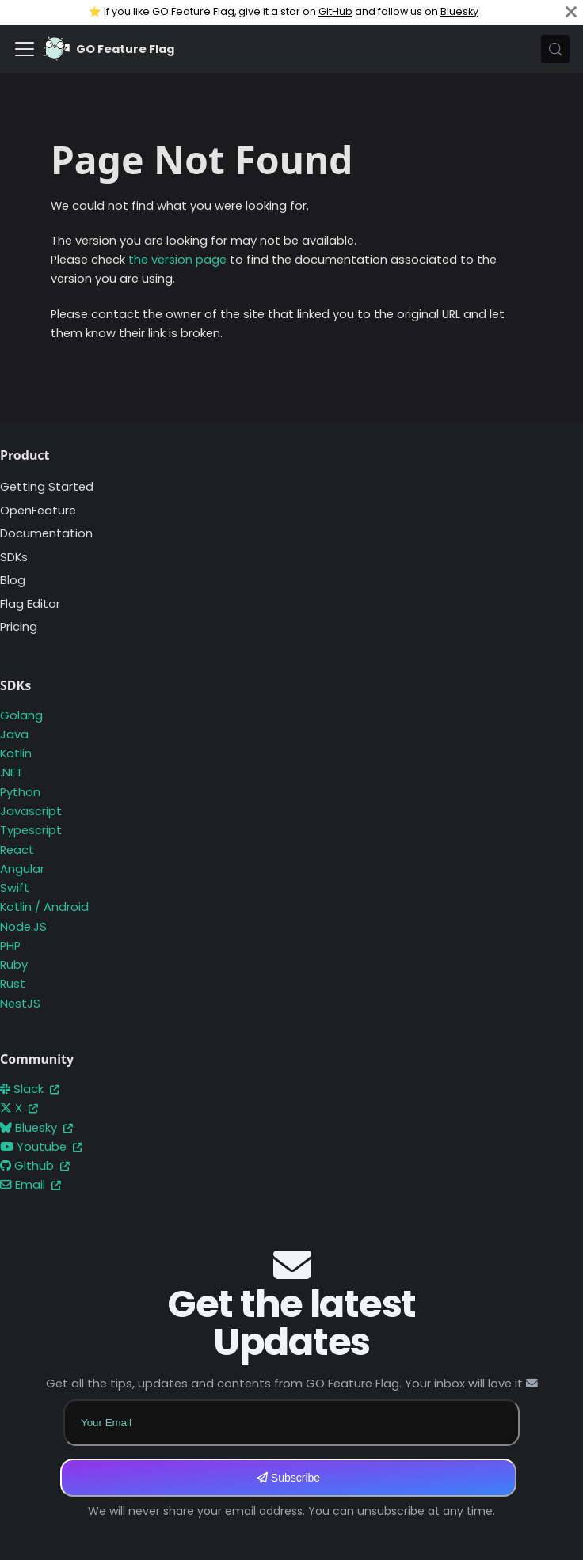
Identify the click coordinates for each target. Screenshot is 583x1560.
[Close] (571, 12)
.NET (11, 772)
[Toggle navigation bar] (24, 49)
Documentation (46, 533)
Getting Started (46, 487)
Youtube (41, 1147)
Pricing (18, 627)
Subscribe (288, 1477)
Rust (12, 984)
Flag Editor (30, 604)
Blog (12, 580)
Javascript (31, 811)
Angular (22, 869)
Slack (29, 1089)
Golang (21, 715)
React (17, 850)
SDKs (14, 557)
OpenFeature (38, 510)
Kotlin (16, 753)
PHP (10, 946)
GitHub (335, 11)
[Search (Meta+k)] (555, 49)
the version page (177, 260)
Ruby (14, 965)
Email (30, 1185)
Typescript (31, 830)
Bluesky (459, 11)
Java (14, 734)
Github (35, 1166)
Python (20, 792)
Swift (14, 888)
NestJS (20, 1004)
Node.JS (23, 927)
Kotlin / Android (44, 907)
